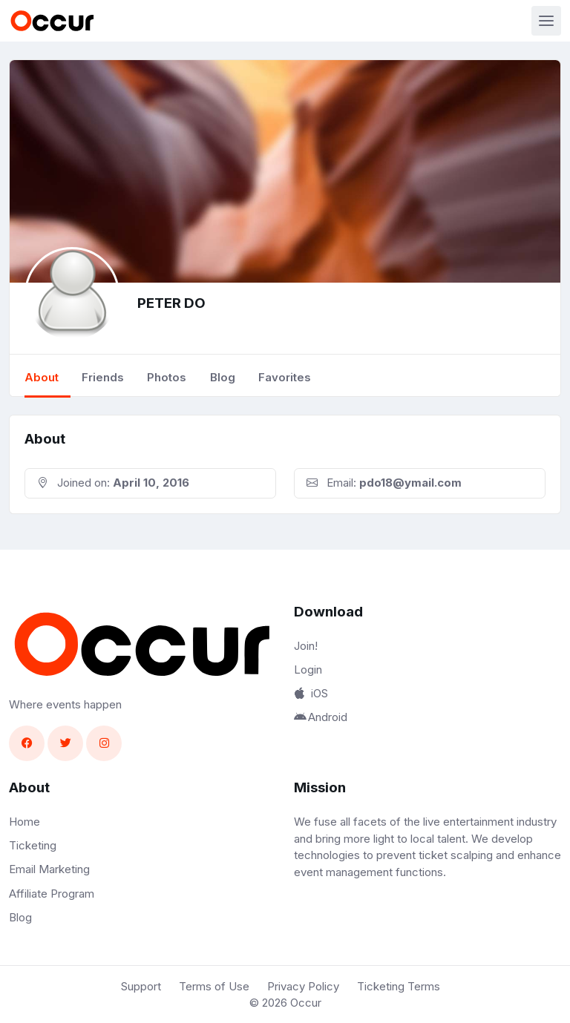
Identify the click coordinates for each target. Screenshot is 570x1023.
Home (24, 822)
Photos (166, 377)
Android (320, 717)
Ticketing (32, 845)
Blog (222, 377)
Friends (103, 377)
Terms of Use (214, 986)
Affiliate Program (51, 894)
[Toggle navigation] (546, 21)
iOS (311, 693)
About (41, 377)
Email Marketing (49, 869)
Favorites (284, 377)
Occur (305, 1003)
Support (141, 986)
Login (308, 669)
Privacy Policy (303, 986)
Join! (306, 646)
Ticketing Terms (398, 986)
